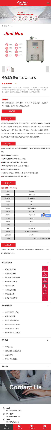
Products (10, 26)
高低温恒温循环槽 (11, 298)
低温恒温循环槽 (6, 263)
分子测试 (4, 340)
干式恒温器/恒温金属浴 (13, 351)
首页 (5, 26)
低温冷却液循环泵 (11, 281)
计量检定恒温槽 (10, 290)
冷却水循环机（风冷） (12, 312)
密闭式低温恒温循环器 (12, 277)
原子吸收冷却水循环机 (12, 324)
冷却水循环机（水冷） (12, 328)
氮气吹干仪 (9, 347)
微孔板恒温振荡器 (11, 359)
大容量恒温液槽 (10, 273)
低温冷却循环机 (10, 316)
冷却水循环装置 (6, 305)
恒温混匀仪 (9, 355)
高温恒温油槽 (9, 286)
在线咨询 (12, 111)
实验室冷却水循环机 (12, 320)
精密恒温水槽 (9, 294)
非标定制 (4, 366)
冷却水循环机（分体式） (13, 332)
